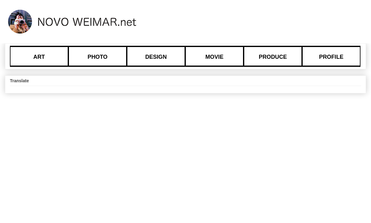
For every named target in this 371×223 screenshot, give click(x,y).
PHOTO (97, 57)
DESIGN (156, 57)
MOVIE (214, 57)
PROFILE (331, 57)
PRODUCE (273, 57)
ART (39, 57)
